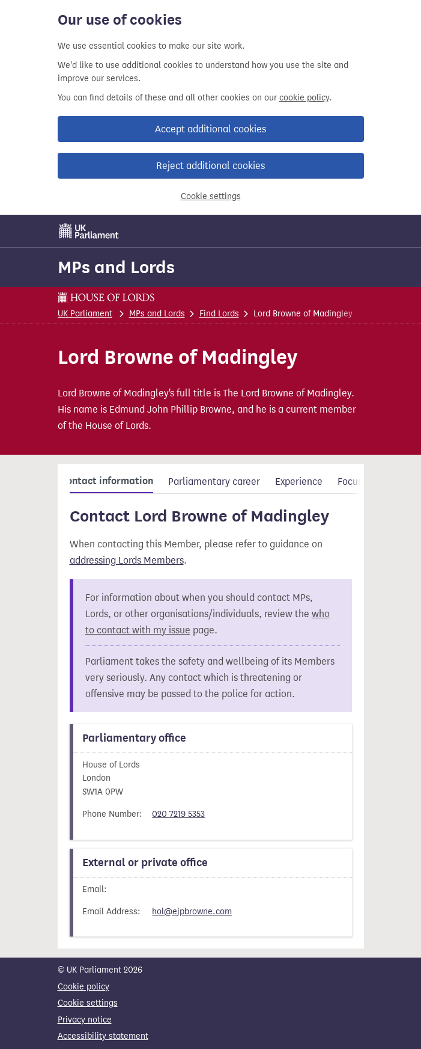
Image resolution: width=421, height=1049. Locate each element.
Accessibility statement (103, 1036)
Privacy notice (85, 1020)
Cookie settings (211, 196)
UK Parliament (85, 314)
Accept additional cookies (210, 129)
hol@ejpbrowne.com (192, 911)
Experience (299, 481)
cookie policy (304, 98)
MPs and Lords (116, 267)
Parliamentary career (214, 481)
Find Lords (219, 314)
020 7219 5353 (178, 814)
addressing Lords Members (127, 560)
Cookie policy (83, 987)
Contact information (107, 481)
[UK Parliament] (89, 231)
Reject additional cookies (210, 165)
